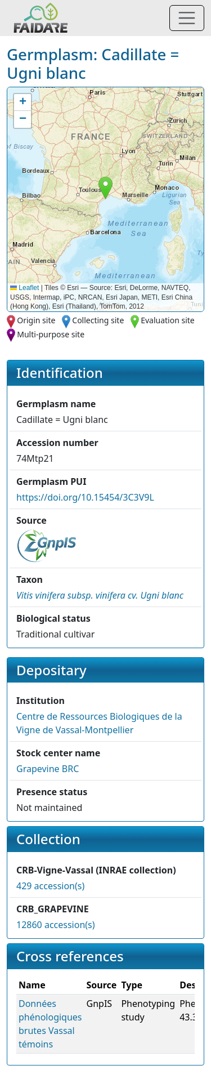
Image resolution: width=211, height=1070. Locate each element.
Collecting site (98, 320)
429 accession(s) (50, 886)
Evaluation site (168, 320)
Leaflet (24, 288)
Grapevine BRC (47, 769)
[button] (105, 187)
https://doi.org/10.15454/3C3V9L (85, 497)
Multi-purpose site (50, 334)
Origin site (36, 320)
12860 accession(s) (55, 925)
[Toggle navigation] (186, 18)
